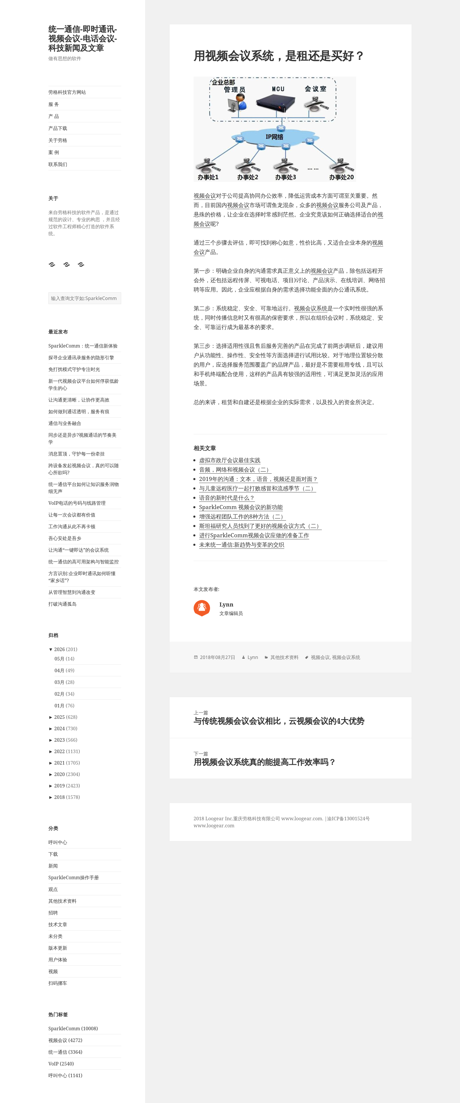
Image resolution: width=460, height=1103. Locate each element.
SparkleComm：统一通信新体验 (83, 346)
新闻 (53, 866)
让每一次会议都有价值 (71, 514)
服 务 (53, 104)
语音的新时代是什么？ (227, 497)
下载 (53, 854)
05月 (60, 658)
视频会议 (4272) (65, 1040)
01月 (60, 705)
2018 (59, 797)
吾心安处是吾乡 (64, 538)
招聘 (53, 912)
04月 (60, 670)
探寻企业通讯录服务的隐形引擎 (81, 357)
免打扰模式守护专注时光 (74, 369)
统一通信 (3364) (65, 1052)
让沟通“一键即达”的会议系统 (78, 550)
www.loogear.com (214, 825)
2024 (59, 728)
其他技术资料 (62, 901)
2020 (59, 774)
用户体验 (57, 959)
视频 (53, 971)
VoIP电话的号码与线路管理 (77, 503)
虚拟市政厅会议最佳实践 (230, 460)
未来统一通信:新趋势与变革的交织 (241, 544)
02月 (60, 694)
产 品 (53, 116)
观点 (53, 889)
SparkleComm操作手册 (73, 877)
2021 (59, 763)
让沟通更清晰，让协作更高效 (78, 400)
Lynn (253, 657)
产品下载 (57, 128)
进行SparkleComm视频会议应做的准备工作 (254, 535)
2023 (59, 740)
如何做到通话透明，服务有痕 (78, 411)
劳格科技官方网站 (67, 92)
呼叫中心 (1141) (65, 1075)
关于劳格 (57, 140)
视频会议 (205, 195)
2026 (59, 649)
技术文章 (57, 924)
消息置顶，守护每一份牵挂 (76, 453)
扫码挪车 (57, 983)
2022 (59, 751)
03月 (60, 682)
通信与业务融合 (64, 423)
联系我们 (57, 164)
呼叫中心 (57, 842)
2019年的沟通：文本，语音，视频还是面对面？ (258, 479)
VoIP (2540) (61, 1063)
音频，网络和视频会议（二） (235, 469)
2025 (59, 717)
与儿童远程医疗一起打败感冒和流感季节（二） (257, 488)
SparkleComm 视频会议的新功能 (241, 507)
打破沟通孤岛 (62, 604)
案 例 (53, 152)
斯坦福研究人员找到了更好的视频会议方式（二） (260, 526)
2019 (59, 785)
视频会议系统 (310, 308)
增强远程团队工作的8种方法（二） (242, 516)
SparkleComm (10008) (73, 1028)
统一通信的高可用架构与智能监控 (83, 561)
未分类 (55, 936)
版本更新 (57, 948)
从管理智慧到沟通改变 (71, 592)
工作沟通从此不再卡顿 (71, 526)
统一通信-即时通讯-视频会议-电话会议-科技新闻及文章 (82, 38)
